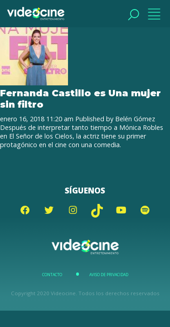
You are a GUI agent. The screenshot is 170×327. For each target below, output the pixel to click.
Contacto (52, 274)
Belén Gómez (135, 118)
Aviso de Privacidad (108, 274)
